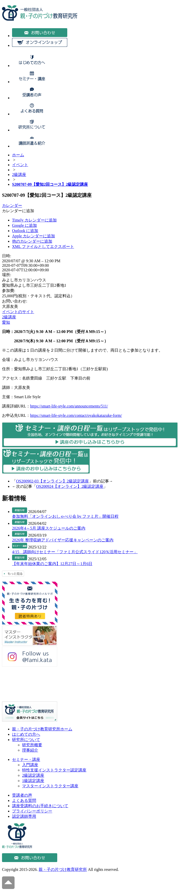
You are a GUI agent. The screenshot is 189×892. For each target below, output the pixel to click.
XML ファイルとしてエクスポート (43, 246)
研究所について (26, 739)
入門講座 (30, 765)
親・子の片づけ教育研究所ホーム (42, 729)
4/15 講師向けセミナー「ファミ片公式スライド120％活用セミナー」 (75, 552)
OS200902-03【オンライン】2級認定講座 (52, 481)
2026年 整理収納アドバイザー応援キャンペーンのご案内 (62, 540)
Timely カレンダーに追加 (34, 220)
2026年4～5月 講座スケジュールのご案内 (48, 528)
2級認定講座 (33, 775)
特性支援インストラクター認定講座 (54, 770)
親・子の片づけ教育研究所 (63, 869)
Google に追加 (24, 225)
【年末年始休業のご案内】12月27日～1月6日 (52, 564)
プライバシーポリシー (32, 811)
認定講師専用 (24, 816)
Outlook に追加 (25, 231)
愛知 (6, 322)
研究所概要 (32, 745)
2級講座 (9, 317)
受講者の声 (22, 795)
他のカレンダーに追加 (32, 241)
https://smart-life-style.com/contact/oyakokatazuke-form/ (76, 415)
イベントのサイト (18, 312)
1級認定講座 (33, 780)
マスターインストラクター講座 (50, 786)
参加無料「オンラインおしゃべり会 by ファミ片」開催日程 (65, 516)
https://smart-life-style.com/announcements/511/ (69, 406)
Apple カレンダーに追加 (33, 236)
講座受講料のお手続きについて (40, 806)
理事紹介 (30, 750)
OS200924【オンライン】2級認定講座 (69, 486)
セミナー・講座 (26, 759)
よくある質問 (24, 800)
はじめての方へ (26, 734)
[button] (18, 211)
